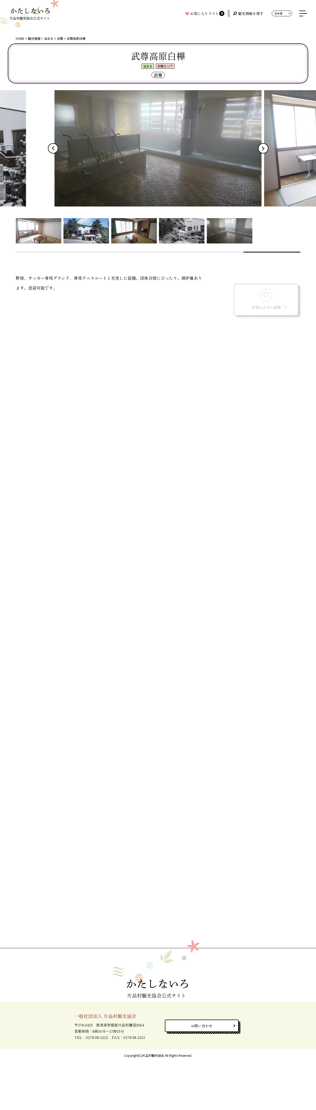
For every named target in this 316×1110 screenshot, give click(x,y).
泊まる (48, 38)
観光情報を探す (250, 13)
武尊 (60, 38)
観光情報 (34, 38)
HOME (20, 38)
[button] (53, 148)
